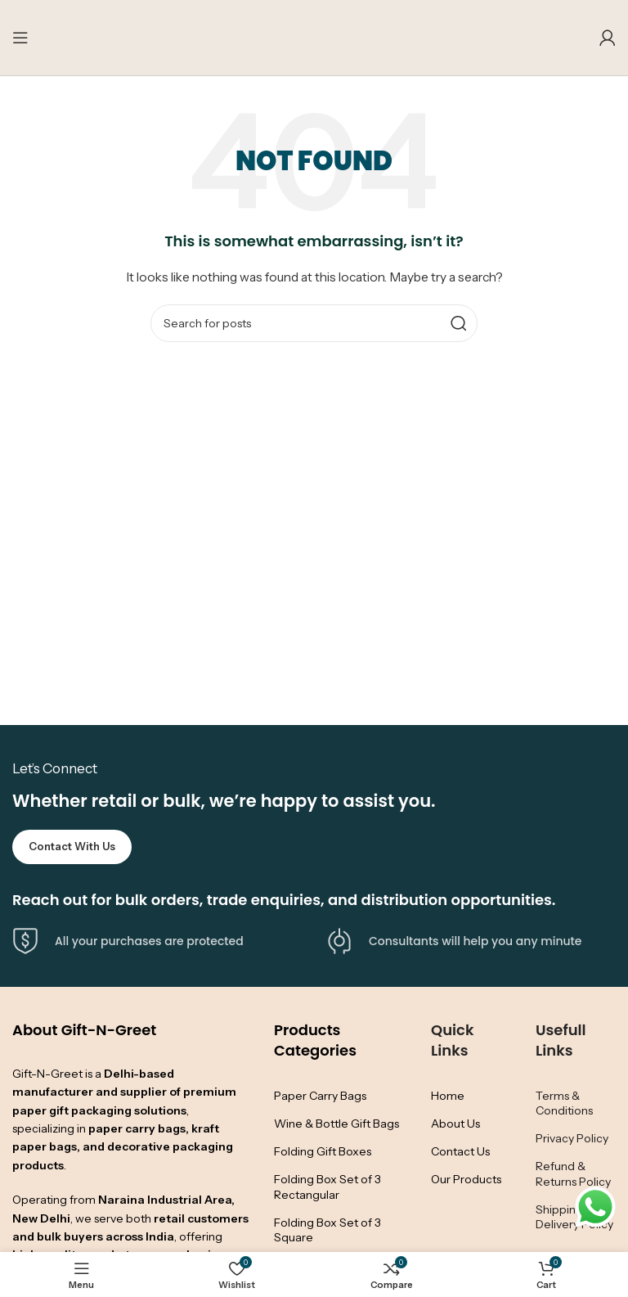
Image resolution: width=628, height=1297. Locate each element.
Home (447, 1095)
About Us (455, 1123)
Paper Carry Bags (320, 1095)
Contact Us (460, 1151)
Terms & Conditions (564, 1103)
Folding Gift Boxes (322, 1151)
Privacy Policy (572, 1138)
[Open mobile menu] (20, 37)
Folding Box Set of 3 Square (327, 1230)
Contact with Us (72, 846)
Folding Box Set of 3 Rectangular (327, 1186)
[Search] (314, 323)
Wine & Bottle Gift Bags (336, 1123)
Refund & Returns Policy (573, 1173)
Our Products (466, 1179)
